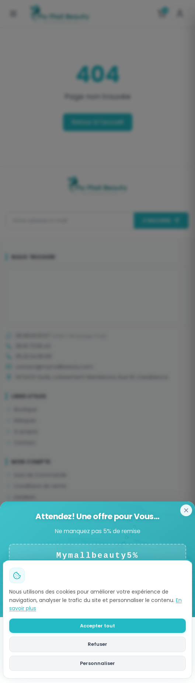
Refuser (97, 644)
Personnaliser (97, 663)
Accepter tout (97, 625)
